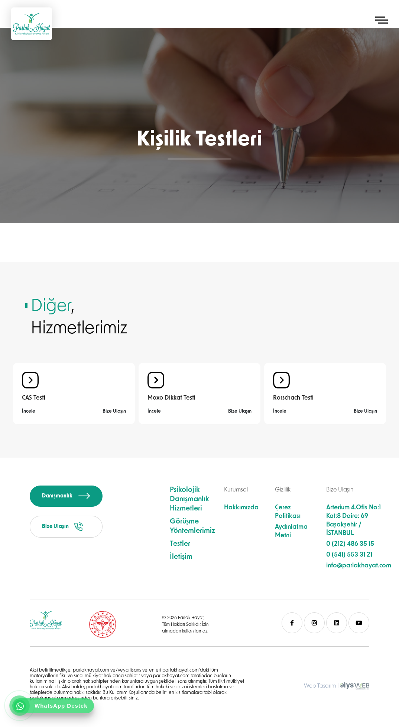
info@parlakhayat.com (358, 566)
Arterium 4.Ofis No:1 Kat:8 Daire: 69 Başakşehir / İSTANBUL (353, 521)
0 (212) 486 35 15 (350, 544)
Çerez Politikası (288, 512)
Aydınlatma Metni (291, 531)
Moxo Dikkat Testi (171, 398)
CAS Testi (33, 398)
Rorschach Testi (293, 398)
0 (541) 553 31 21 (349, 555)
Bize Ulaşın (114, 411)
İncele (28, 411)
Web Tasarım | (321, 686)
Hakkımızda (241, 508)
